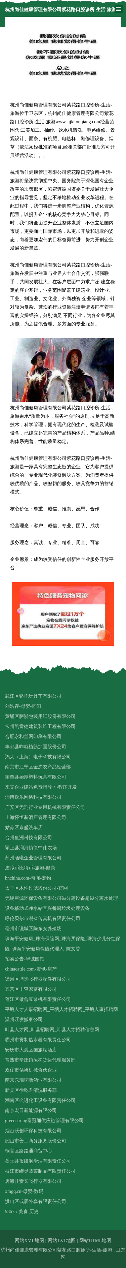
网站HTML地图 (95, 1240)
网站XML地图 (29, 1240)
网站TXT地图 (62, 1240)
